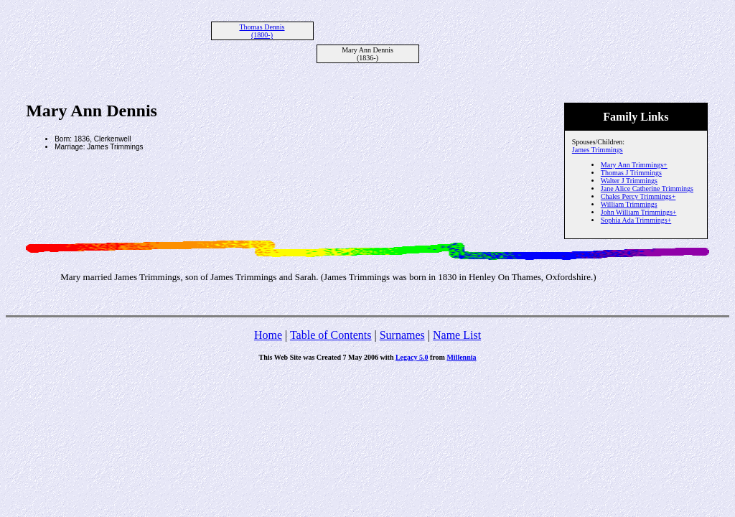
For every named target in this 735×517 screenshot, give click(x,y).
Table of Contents (331, 335)
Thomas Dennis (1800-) (261, 31)
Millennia (461, 357)
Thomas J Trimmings (631, 173)
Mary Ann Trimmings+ (634, 165)
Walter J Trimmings (629, 181)
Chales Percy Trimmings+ (638, 196)
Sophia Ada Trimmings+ (636, 220)
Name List (457, 335)
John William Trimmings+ (639, 212)
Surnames (402, 335)
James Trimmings (597, 150)
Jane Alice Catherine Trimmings (647, 188)
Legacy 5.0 (412, 357)
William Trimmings (629, 204)
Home (268, 335)
